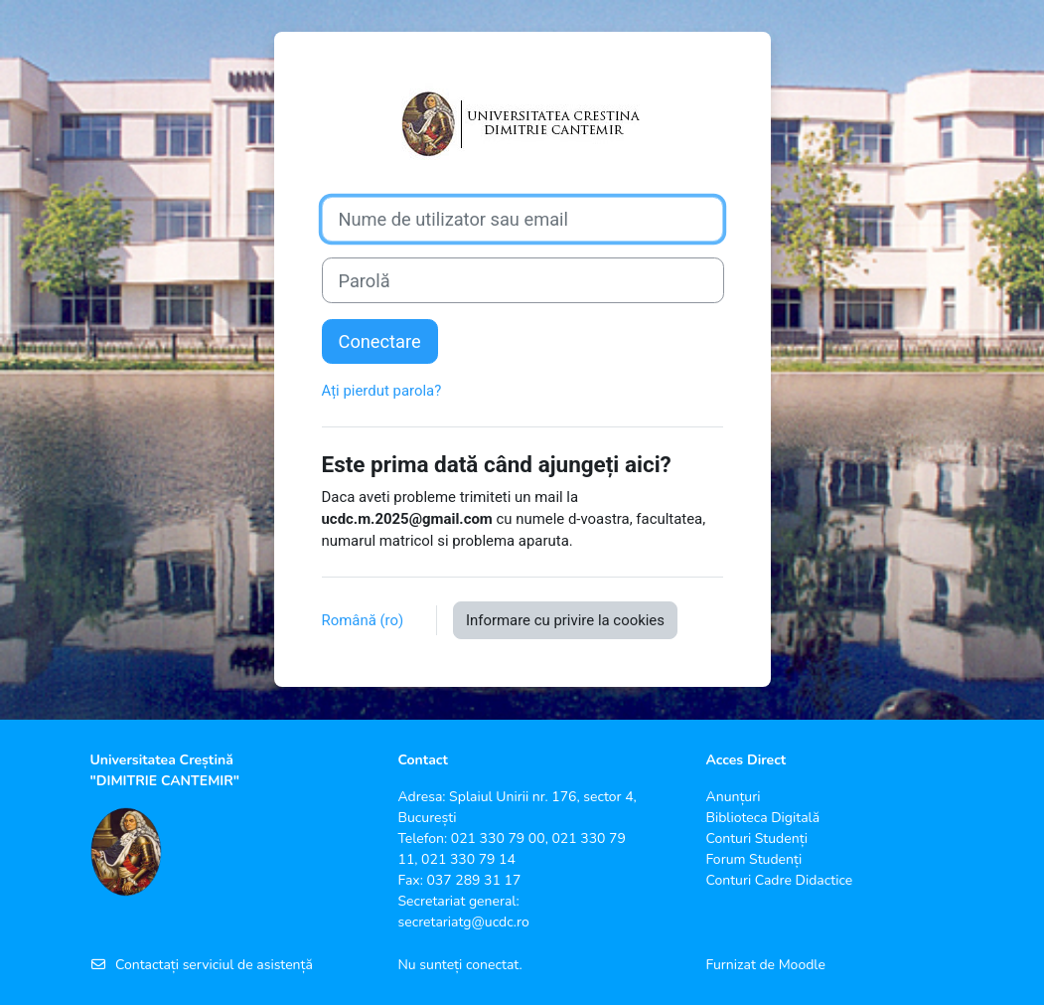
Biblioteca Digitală (762, 817)
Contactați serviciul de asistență (201, 964)
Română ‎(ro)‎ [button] (364, 620)
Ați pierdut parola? (382, 391)
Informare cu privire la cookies (565, 620)
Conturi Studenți (756, 838)
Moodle (802, 964)
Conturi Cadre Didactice (778, 880)
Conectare (380, 341)
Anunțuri (732, 796)
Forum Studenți (753, 859)
